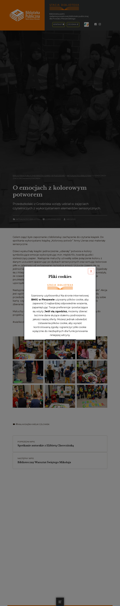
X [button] (91, 271)
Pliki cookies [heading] (60, 277)
